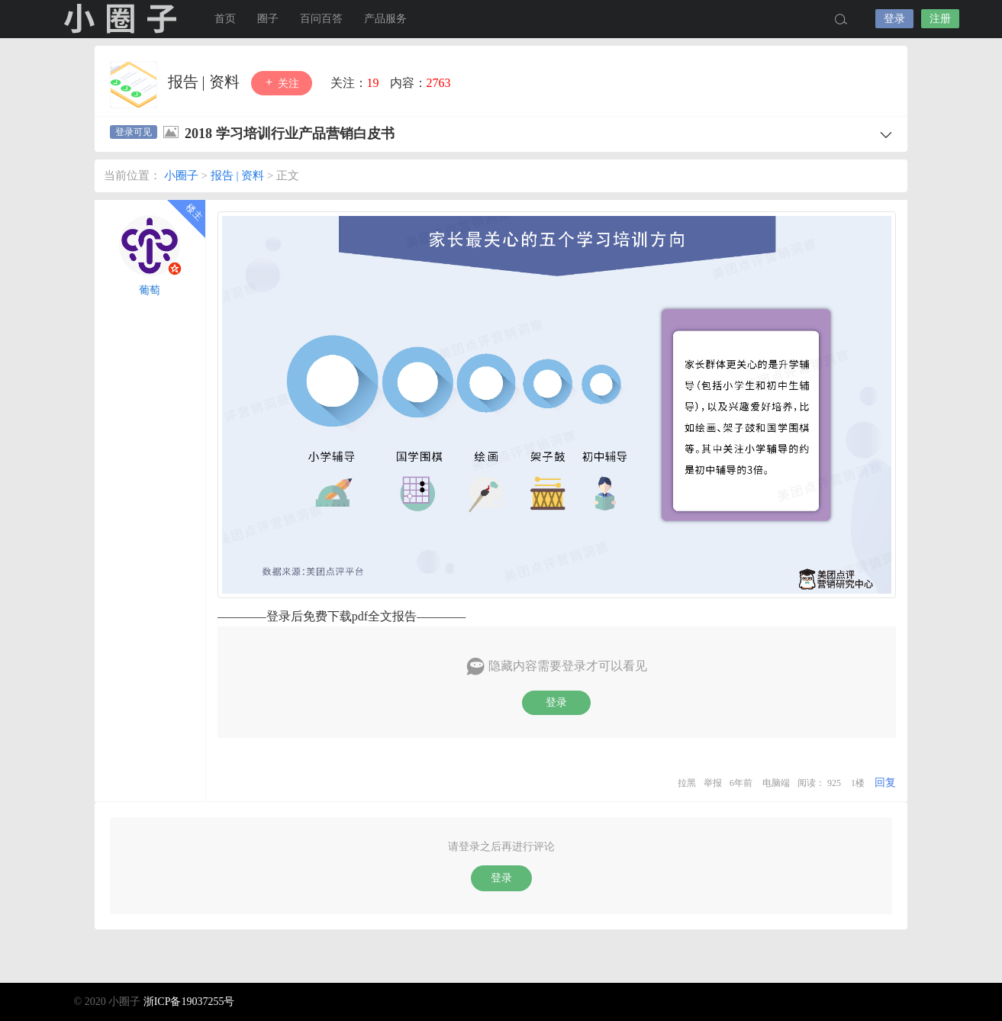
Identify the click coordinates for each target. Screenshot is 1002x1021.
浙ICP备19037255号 (189, 1001)
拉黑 (687, 783)
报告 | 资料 (205, 81)
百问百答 (321, 18)
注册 (940, 18)
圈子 (268, 18)
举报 (713, 783)
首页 (225, 18)
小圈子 (119, 19)
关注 (281, 82)
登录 (894, 18)
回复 (885, 782)
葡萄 (149, 290)
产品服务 (385, 18)
